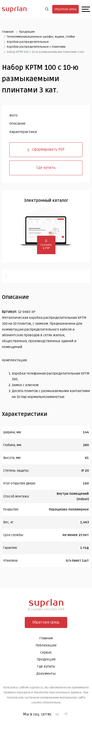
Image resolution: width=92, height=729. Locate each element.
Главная (7, 32)
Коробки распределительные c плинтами (36, 47)
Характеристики (23, 132)
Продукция (27, 32)
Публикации (46, 645)
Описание (17, 123)
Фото (13, 115)
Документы (46, 673)
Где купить (46, 167)
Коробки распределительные (28, 42)
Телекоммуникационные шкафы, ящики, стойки (41, 37)
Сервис (46, 652)
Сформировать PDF (46, 149)
